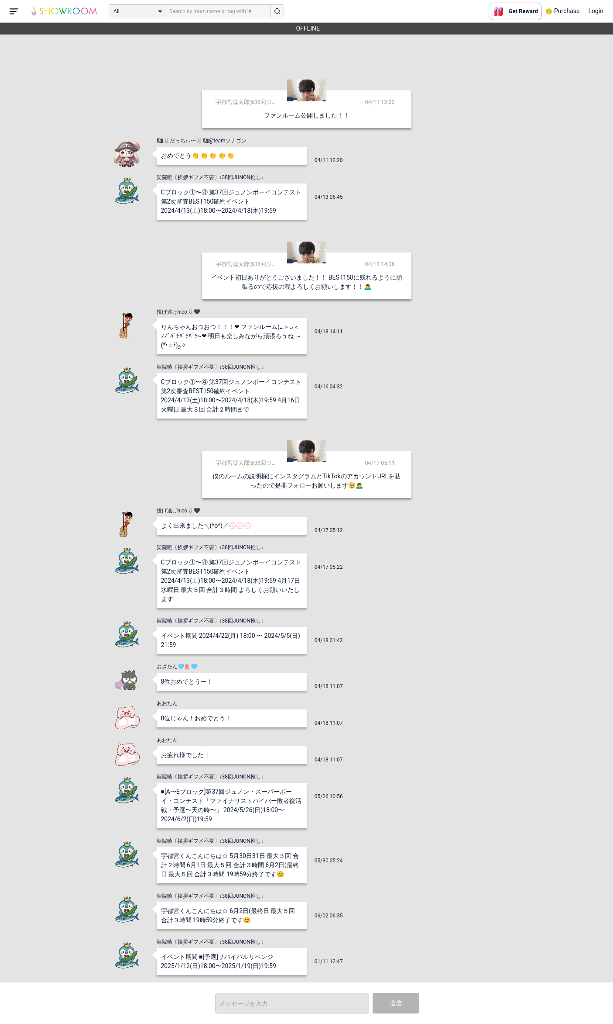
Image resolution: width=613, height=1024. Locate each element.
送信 (396, 1003)
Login (595, 10)
